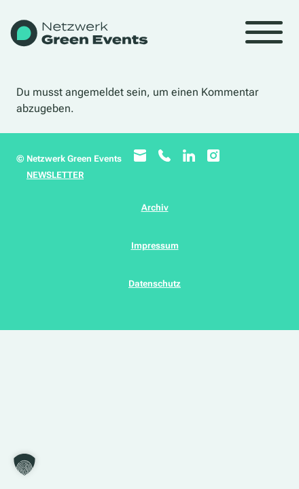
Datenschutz (154, 283)
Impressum (155, 245)
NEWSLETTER (55, 175)
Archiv (155, 207)
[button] (24, 464)
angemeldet (94, 92)
